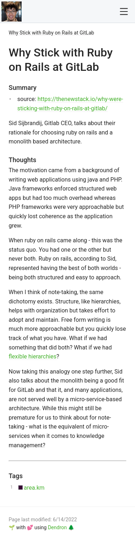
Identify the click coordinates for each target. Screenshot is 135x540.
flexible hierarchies (33, 356)
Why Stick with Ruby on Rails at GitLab (51, 33)
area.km (34, 487)
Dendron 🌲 (61, 527)
